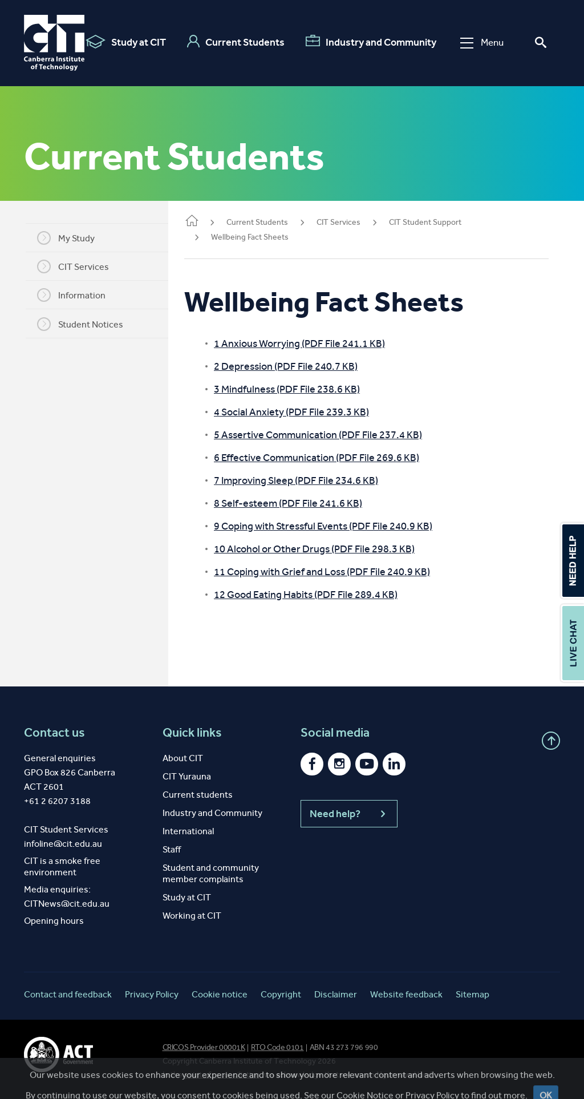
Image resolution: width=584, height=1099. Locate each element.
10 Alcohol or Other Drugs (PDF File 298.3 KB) (328, 549)
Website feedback (406, 994)
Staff (172, 849)
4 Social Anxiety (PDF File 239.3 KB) (305, 412)
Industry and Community (371, 42)
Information (78, 295)
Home (205, 221)
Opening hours (54, 920)
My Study (73, 238)
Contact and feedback (68, 994)
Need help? (349, 813)
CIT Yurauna (187, 776)
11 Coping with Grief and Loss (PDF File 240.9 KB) (336, 571)
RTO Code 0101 (277, 1047)
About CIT (183, 758)
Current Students (236, 42)
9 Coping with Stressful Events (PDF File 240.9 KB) (337, 526)
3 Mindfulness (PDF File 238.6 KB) (301, 389)
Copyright (281, 994)
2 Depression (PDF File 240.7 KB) (299, 366)
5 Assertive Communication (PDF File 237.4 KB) (332, 435)
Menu (482, 43)
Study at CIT (126, 42)
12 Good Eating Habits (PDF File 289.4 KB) (319, 594)
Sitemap (472, 994)
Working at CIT (192, 915)
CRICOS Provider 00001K (204, 1047)
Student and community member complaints (211, 873)
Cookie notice (220, 994)
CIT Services (80, 266)
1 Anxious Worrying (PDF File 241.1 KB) (313, 343)
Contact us (54, 732)
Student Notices (87, 324)
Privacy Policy (152, 994)
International (188, 831)
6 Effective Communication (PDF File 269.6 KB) (330, 457)
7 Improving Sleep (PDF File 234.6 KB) (310, 480)
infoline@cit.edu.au (63, 843)
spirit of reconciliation (222, 1075)
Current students (198, 794)
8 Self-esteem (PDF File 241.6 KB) (302, 503)
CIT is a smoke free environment (62, 866)
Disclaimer (335, 994)
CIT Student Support (439, 222)
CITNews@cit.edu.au (67, 903)
